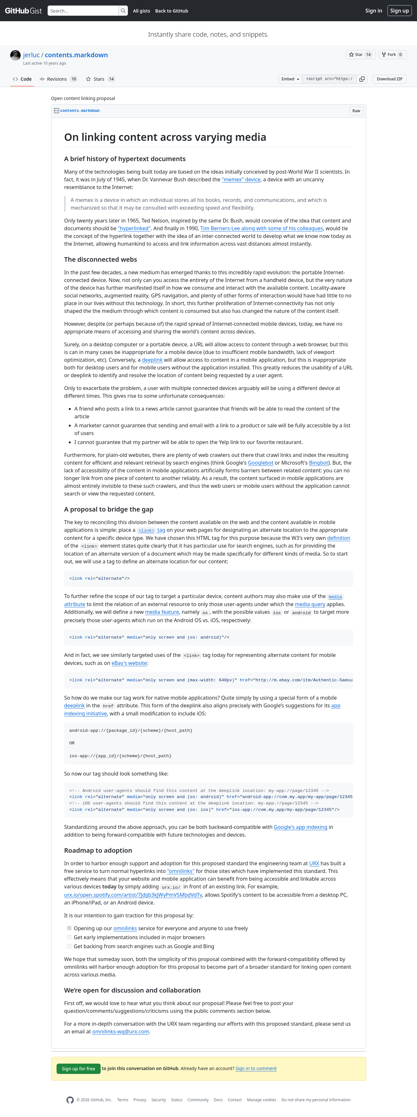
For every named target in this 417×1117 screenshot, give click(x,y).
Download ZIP (390, 79)
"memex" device (241, 179)
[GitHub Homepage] (70, 1100)
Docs (218, 1100)
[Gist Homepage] (23, 10)
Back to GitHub (171, 11)
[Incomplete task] (69, 937)
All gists (141, 11)
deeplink (152, 359)
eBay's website (129, 663)
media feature (162, 611)
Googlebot (260, 462)
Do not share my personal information (316, 1100)
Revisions (59, 79)
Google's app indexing (300, 827)
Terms (122, 1100)
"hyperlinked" (134, 228)
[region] (208, 583)
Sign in (374, 10)
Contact (234, 1100)
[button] (362, 79)
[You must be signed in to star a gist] (361, 54)
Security (158, 1100)
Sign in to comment (255, 1068)
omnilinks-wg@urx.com (120, 1031)
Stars (101, 79)
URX (314, 863)
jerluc (31, 54)
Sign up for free (78, 1069)
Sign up (399, 10)
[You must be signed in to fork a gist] (392, 54)
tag (151, 529)
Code (22, 79)
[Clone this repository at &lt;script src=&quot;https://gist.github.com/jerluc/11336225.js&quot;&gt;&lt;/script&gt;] (329, 79)
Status (176, 1100)
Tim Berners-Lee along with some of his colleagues (261, 228)
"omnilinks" (181, 871)
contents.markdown (76, 54)
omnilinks (125, 928)
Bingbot (318, 462)
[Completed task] (69, 928)
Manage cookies (261, 1100)
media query (310, 604)
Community (198, 1100)
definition (338, 537)
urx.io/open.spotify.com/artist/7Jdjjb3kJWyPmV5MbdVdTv (133, 894)
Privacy (139, 1100)
